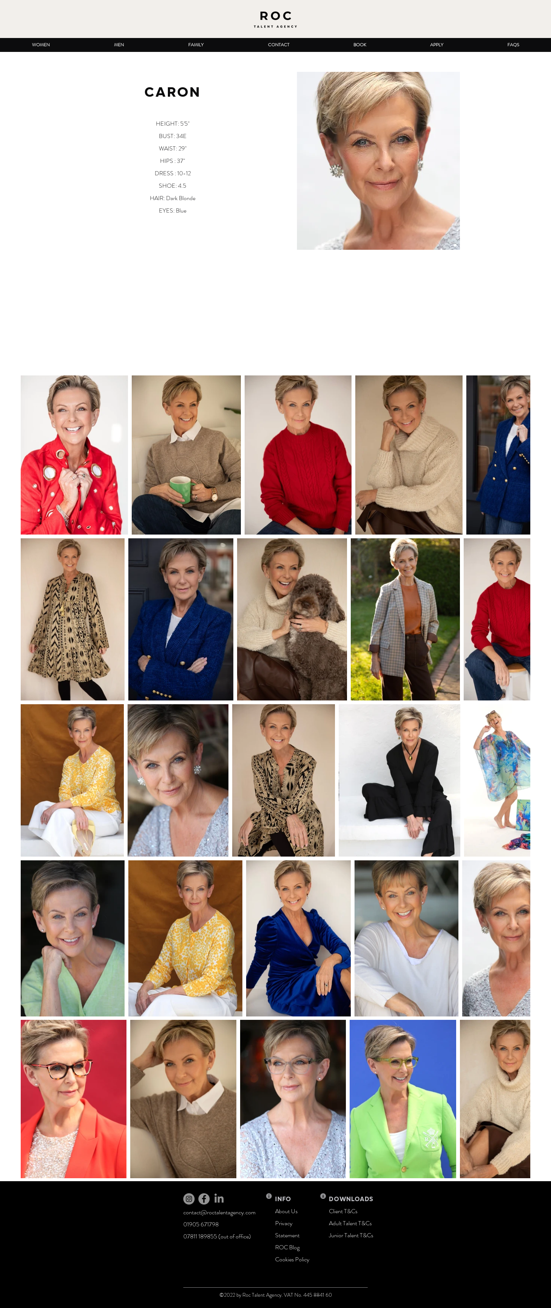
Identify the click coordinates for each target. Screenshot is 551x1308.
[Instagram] (189, 1199)
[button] (41, 45)
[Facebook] (204, 1199)
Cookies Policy (292, 1259)
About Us (286, 1211)
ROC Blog (287, 1247)
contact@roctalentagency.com (219, 1212)
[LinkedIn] (219, 1199)
